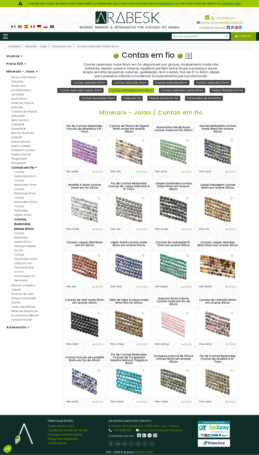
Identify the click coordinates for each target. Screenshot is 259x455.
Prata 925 (15, 63)
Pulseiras (17, 129)
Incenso (13, 56)
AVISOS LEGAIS (144, 452)
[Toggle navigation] (5, 36)
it (131, 444)
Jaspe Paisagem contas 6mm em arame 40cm (217, 186)
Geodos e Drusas (23, 150)
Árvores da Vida (22, 294)
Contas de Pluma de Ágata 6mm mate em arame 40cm (129, 129)
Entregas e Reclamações (65, 435)
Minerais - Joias (20, 71)
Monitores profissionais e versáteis (21, 90)
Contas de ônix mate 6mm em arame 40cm (84, 301)
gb (117, 444)
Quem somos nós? (61, 426)
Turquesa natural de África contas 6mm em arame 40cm (173, 359)
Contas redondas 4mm (130, 83)
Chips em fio (131, 98)
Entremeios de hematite (204, 98)
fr (111, 444)
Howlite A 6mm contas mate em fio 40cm (84, 186)
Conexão (243, 36)
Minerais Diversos (23, 311)
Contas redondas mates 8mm (182, 90)
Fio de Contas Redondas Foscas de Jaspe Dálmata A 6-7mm (129, 186)
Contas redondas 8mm (171, 83)
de (138, 444)
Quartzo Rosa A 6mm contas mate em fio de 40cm (173, 301)
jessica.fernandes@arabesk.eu (222, 23)
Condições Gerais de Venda (67, 430)
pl (145, 444)
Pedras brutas (21, 154)
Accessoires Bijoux (24, 315)
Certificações (57, 443)
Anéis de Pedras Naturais (22, 105)
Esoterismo (19, 99)
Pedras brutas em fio (164, 98)
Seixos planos (20, 142)
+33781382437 (225, 18)
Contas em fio (23, 167)
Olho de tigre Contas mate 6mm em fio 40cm (128, 301)
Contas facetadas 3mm (97, 98)
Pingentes (18, 159)
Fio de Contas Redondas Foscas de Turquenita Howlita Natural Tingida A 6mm (128, 359)
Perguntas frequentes (63, 439)
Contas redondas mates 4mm (79, 90)
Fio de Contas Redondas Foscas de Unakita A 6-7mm (218, 359)
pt (152, 444)
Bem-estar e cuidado (20, 122)
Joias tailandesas (23, 307)
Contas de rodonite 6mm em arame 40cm (217, 301)
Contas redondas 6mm (88, 83)
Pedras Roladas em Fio (228, 90)
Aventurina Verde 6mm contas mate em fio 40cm (173, 129)
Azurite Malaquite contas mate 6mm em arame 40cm (217, 129)
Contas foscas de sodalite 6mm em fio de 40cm (84, 359)
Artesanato (16, 327)
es (124, 444)
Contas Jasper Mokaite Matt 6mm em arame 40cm (217, 244)
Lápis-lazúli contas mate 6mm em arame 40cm (129, 244)
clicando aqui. (231, 3)
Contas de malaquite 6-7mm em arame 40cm (173, 244)
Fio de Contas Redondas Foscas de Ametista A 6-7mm (84, 129)
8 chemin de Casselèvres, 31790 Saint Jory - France (143, 426)
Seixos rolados (21, 146)
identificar (167, 3)
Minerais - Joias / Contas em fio (151, 113)
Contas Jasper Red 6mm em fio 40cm (84, 244)
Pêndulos (18, 163)
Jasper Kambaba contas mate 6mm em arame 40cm (173, 186)
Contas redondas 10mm (213, 83)
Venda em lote (21, 320)
